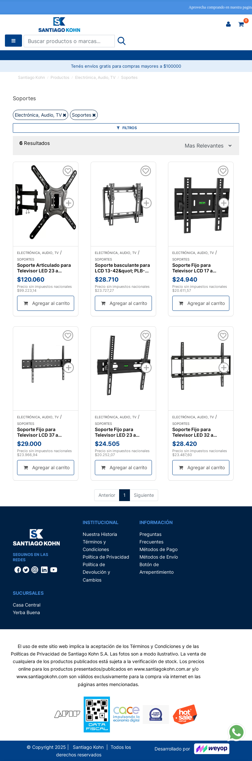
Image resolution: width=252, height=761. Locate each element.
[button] (228, 24)
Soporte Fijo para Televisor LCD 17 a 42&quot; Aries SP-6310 (199, 267)
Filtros (127, 128)
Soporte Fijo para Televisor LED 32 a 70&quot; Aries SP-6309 (199, 432)
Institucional (100, 522)
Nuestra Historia (100, 534)
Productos (60, 77)
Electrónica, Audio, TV (95, 77)
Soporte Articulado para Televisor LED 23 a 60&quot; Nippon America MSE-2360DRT (44, 267)
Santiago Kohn (31, 77)
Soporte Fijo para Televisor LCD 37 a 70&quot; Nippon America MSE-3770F (40, 432)
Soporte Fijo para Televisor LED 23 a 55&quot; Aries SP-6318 (122, 432)
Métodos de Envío (158, 557)
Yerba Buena (26, 612)
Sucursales (28, 593)
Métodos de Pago (158, 549)
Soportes (129, 77)
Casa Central (26, 605)
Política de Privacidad (106, 557)
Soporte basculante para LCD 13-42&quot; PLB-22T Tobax (122, 267)
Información (156, 522)
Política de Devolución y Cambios (96, 572)
